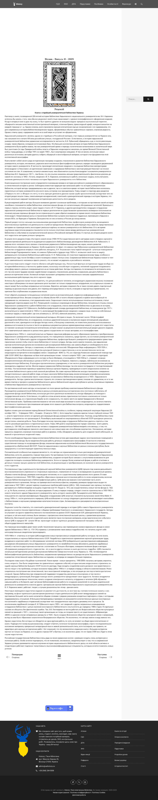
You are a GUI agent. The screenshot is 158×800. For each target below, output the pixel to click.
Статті (83, 766)
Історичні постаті (121, 766)
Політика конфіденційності (80, 792)
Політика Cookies (98, 792)
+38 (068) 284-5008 (46, 771)
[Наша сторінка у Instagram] (85, 782)
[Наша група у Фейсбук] (73, 782)
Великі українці (120, 760)
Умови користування (61, 792)
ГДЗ (82, 737)
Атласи (83, 731)
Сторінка (26, 656)
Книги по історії (120, 731)
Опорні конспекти (121, 737)
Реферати (84, 760)
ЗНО (82, 749)
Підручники (119, 749)
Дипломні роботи (79, 795)
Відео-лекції (85, 754)
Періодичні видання (122, 743)
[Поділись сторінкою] (135, 4)
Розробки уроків (121, 754)
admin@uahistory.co (47, 766)
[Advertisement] (59, 36)
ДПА (82, 743)
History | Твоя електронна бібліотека (78, 790)
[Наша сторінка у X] (79, 782)
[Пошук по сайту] (142, 4)
